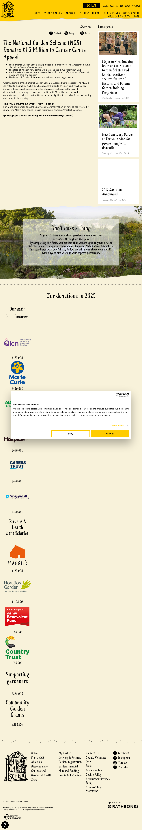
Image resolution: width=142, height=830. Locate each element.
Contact (136, 5)
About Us (71, 13)
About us (36, 762)
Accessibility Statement (93, 789)
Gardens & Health (119, 16)
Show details (118, 425)
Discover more (39, 766)
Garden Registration (70, 762)
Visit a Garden (53, 13)
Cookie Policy (93, 775)
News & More (131, 13)
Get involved (112, 13)
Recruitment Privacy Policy (98, 781)
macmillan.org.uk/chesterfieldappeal (64, 110)
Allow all (110, 434)
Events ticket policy (70, 775)
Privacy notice (94, 770)
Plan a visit (37, 758)
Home (37, 13)
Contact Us (92, 753)
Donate (91, 6)
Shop (136, 16)
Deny (70, 434)
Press (89, 766)
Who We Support (90, 13)
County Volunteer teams (96, 759)
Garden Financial (68, 766)
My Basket (125, 5)
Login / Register (110, 5)
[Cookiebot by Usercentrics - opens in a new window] (117, 395)
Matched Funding (69, 771)
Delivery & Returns (70, 758)
